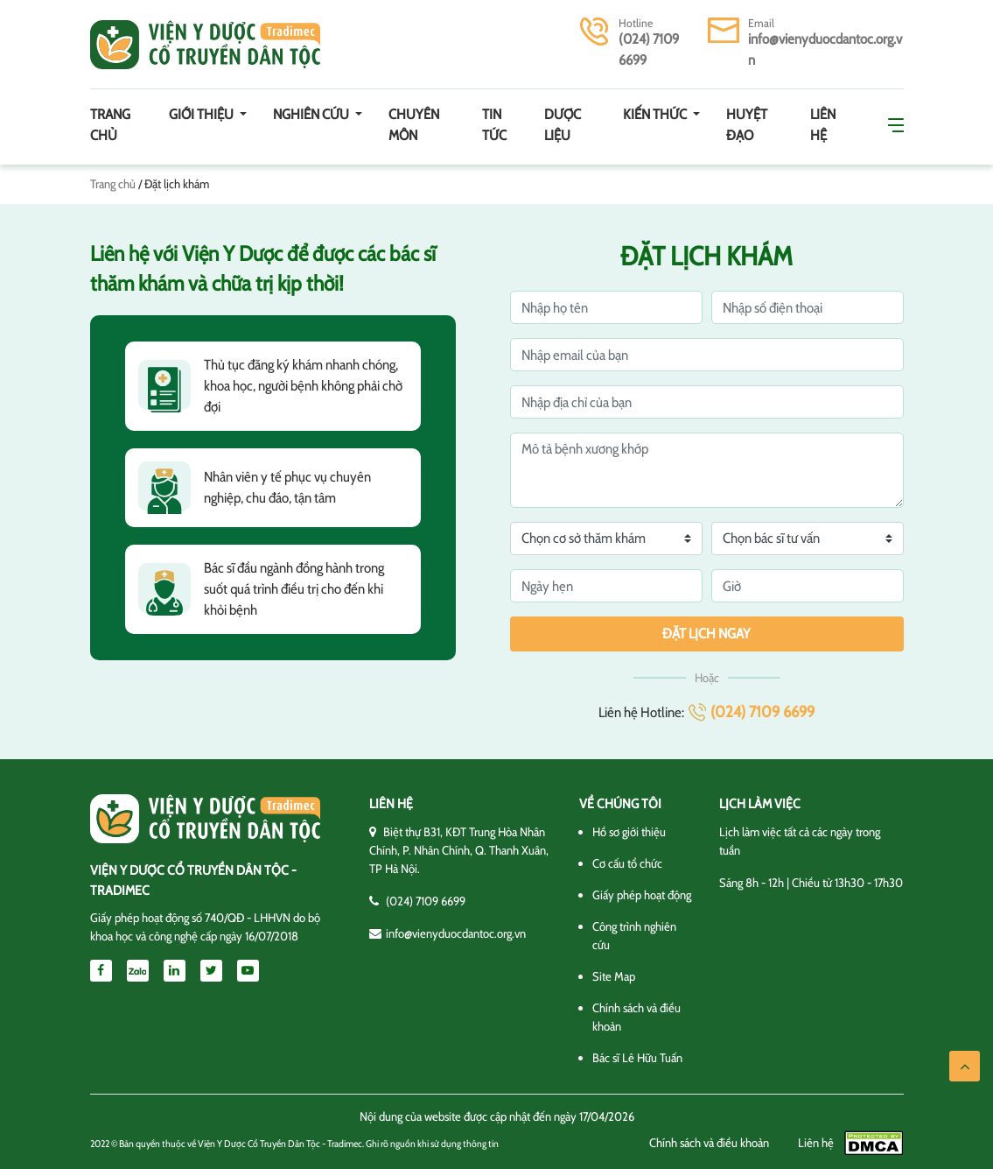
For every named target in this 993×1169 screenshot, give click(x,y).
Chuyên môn (413, 125)
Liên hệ (823, 125)
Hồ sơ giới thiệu (629, 832)
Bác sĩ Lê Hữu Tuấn (637, 1058)
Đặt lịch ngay (706, 633)
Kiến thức (656, 114)
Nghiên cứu (312, 114)
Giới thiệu (202, 114)
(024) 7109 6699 (762, 712)
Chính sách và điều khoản (709, 1143)
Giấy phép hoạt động (641, 895)
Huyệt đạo (746, 125)
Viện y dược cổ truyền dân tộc (205, 44)
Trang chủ (110, 125)
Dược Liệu (562, 125)
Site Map (613, 976)
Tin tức (494, 125)
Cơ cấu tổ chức (627, 863)
